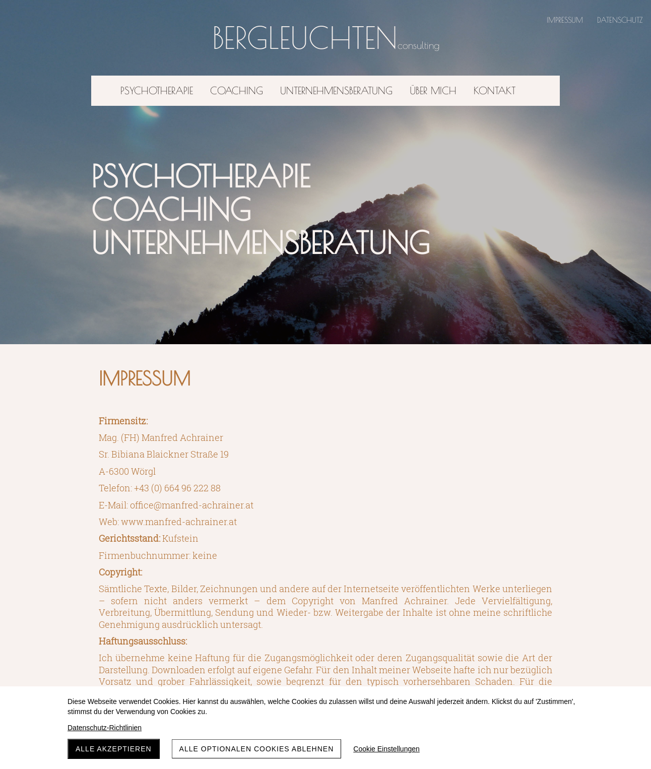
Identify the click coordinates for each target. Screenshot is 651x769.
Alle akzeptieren (114, 749)
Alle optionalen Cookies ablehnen (256, 749)
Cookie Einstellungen (386, 749)
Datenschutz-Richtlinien (105, 728)
